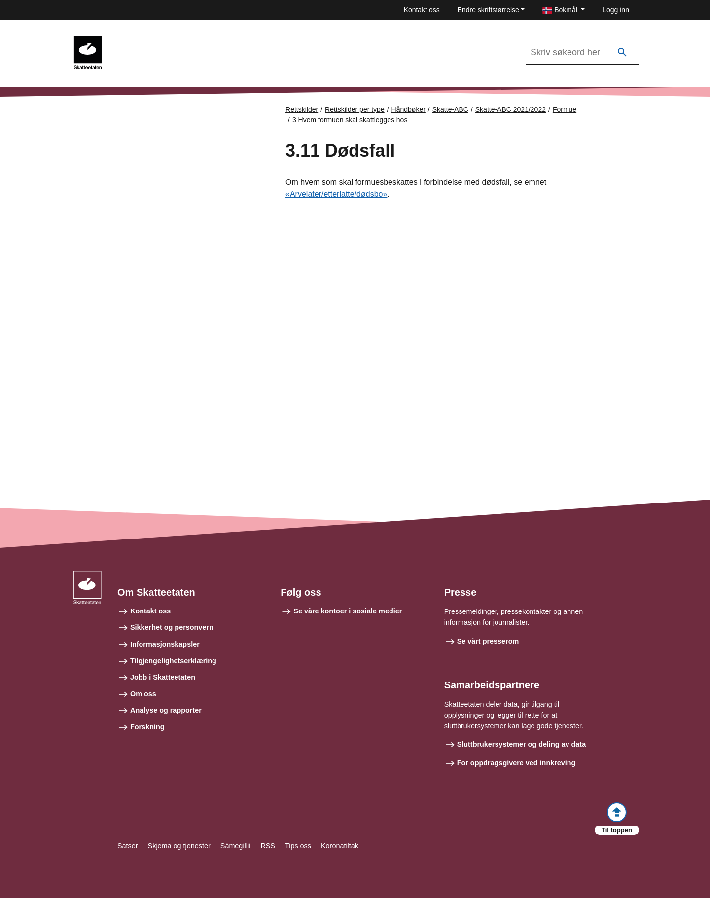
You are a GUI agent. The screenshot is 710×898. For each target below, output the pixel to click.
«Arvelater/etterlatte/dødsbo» (336, 194)
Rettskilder (301, 109)
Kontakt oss (422, 10)
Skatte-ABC (450, 109)
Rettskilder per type (355, 109)
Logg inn (616, 10)
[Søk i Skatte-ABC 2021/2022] (582, 52)
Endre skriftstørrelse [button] (488, 10)
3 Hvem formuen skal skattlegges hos (349, 120)
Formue (564, 109)
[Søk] (622, 52)
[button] (563, 10)
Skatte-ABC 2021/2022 (154, 39)
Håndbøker (408, 109)
